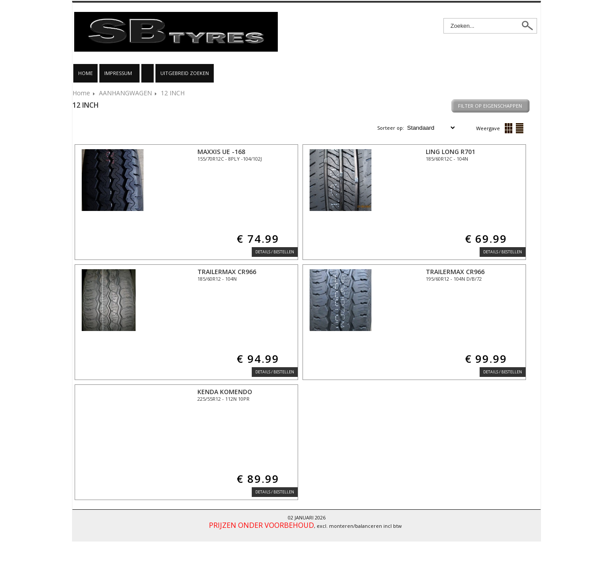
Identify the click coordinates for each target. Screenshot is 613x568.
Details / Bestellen (274, 252)
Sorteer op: (391, 127)
